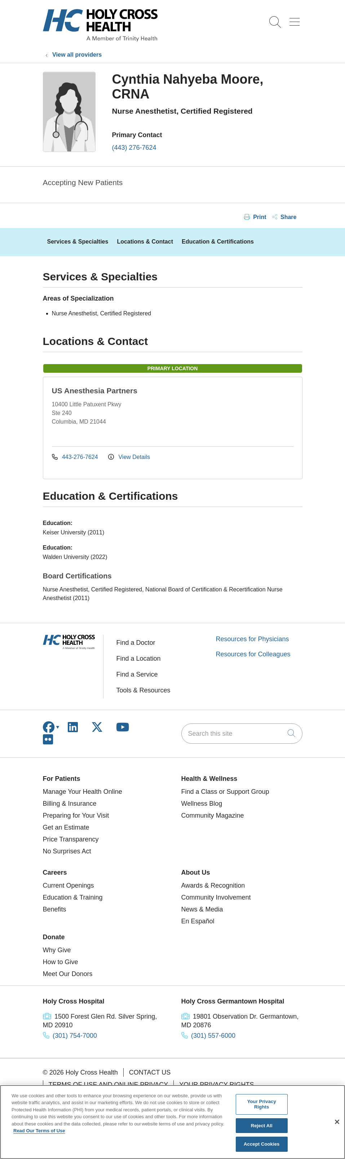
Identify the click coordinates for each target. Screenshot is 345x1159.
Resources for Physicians (252, 639)
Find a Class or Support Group (225, 791)
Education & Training (73, 897)
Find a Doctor (135, 642)
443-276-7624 (76, 457)
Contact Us (150, 1072)
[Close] (337, 1122)
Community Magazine (212, 815)
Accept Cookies (261, 1144)
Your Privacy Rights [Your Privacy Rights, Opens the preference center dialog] (261, 1104)
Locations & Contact (145, 242)
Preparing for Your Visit (76, 815)
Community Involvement (216, 897)
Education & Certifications (218, 242)
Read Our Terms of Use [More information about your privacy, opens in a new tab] (39, 1130)
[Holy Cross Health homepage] (100, 39)
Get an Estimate (66, 827)
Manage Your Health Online (82, 791)
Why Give (57, 950)
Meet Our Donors (68, 974)
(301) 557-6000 (213, 1035)
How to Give (60, 962)
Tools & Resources (143, 690)
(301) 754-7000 (75, 1035)
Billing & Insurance (70, 803)
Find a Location (138, 658)
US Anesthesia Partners (94, 390)
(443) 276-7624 (134, 147)
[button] (295, 19)
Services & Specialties (78, 242)
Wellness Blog (201, 803)
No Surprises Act (67, 851)
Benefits (54, 909)
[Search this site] (241, 733)
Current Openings (68, 885)
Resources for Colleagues (253, 654)
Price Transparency (71, 839)
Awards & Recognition (213, 885)
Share (284, 217)
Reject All (262, 1125)
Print (255, 217)
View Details (129, 457)
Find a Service (137, 674)
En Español (197, 921)
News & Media (202, 909)
